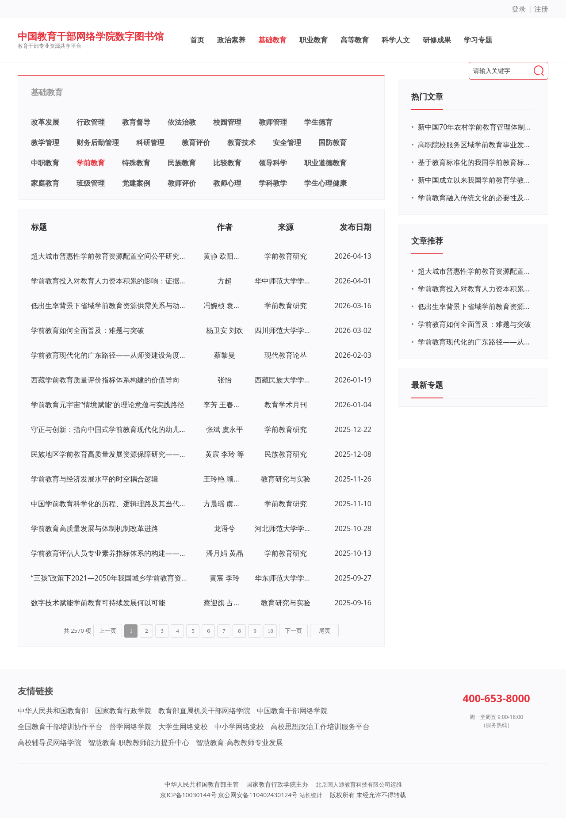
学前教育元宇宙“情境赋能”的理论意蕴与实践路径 (107, 404)
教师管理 (273, 122)
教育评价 (196, 142)
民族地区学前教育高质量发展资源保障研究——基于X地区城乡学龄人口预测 (109, 454)
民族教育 (182, 163)
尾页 (324, 630)
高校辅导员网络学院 (49, 742)
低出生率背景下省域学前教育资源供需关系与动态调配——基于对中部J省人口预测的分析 (109, 305)
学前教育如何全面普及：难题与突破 (87, 330)
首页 (197, 40)
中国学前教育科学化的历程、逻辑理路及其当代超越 (109, 503)
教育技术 (241, 142)
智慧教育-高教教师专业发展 (239, 742)
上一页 (107, 630)
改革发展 (45, 122)
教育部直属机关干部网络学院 (204, 710)
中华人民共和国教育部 (53, 710)
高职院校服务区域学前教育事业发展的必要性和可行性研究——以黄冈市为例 (475, 144)
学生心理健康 (325, 183)
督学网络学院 (130, 726)
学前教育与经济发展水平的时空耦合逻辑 (94, 479)
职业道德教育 (325, 163)
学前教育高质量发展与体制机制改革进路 (94, 528)
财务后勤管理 (97, 142)
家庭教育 (45, 183)
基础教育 (272, 40)
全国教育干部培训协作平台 (60, 726)
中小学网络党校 (239, 726)
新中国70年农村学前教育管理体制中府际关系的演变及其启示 (475, 127)
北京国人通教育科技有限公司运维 (359, 784)
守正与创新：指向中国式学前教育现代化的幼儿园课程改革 (109, 429)
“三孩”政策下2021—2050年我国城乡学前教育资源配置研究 (109, 578)
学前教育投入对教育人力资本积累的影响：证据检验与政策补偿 (109, 281)
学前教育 (90, 163)
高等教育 (354, 40)
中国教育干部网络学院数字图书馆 (91, 35)
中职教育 (45, 163)
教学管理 (45, 142)
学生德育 (318, 122)
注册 (541, 9)
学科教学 (273, 183)
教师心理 (227, 183)
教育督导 (136, 122)
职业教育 (313, 40)
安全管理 (287, 142)
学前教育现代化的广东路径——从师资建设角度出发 (109, 355)
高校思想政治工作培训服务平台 (320, 726)
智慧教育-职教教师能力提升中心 (138, 742)
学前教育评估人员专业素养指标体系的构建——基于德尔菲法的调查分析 (109, 553)
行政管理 (90, 122)
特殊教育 (136, 163)
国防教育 (332, 142)
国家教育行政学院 (123, 710)
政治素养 (231, 40)
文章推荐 (427, 240)
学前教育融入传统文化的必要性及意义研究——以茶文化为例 (475, 198)
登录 (519, 9)
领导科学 (273, 163)
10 (270, 630)
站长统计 (310, 795)
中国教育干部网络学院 (292, 710)
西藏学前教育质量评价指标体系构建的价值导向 (105, 380)
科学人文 (396, 40)
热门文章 (427, 96)
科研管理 (150, 142)
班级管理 (90, 183)
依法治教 (182, 122)
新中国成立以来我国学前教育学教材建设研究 (475, 180)
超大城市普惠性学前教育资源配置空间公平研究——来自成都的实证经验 (109, 256)
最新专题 (427, 384)
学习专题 (478, 40)
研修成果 (437, 40)
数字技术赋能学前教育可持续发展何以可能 (98, 603)
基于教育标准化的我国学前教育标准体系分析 (475, 162)
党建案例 (136, 183)
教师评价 (182, 183)
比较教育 (227, 163)
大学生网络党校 (183, 726)
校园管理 (227, 122)
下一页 (293, 630)
